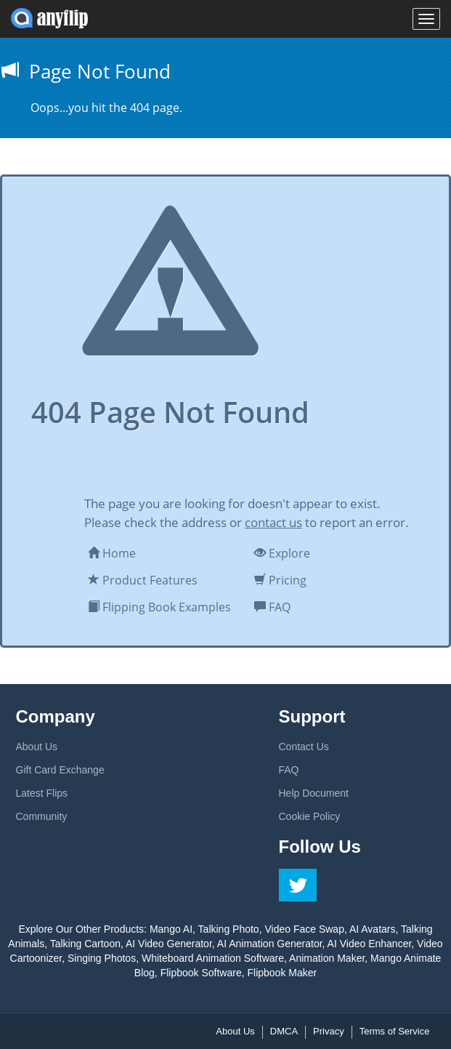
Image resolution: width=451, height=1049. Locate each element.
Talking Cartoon (85, 943)
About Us (37, 746)
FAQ (272, 607)
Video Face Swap (304, 929)
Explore (282, 553)
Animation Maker (327, 958)
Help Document (314, 793)
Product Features (143, 580)
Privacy (328, 1031)
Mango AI (171, 929)
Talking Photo (228, 929)
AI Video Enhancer (370, 943)
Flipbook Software (201, 972)
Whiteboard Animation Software (213, 958)
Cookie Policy (310, 816)
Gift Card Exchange (60, 770)
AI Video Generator (169, 943)
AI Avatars (372, 929)
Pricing (280, 580)
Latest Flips (42, 793)
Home (112, 553)
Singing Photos (102, 958)
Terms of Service (394, 1031)
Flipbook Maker (282, 972)
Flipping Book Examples (159, 607)
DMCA (284, 1031)
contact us (273, 522)
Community (42, 816)
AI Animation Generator (269, 943)
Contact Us (304, 746)
